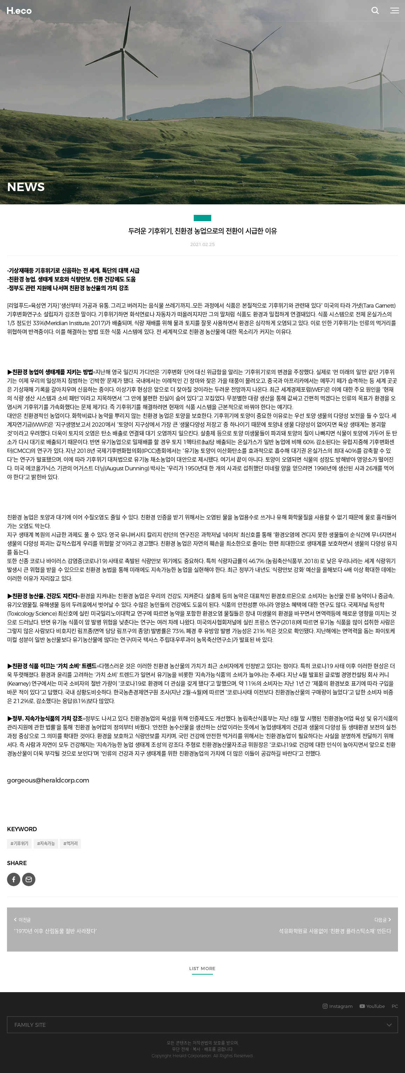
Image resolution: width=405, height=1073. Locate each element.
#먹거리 (70, 843)
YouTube (372, 1006)
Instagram (337, 1006)
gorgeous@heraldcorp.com (48, 780)
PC (395, 1006)
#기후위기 (19, 843)
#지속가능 (46, 843)
